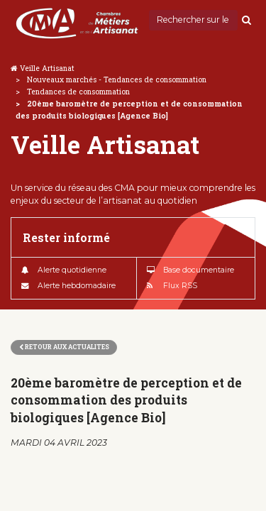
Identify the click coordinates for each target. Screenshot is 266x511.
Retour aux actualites (64, 347)
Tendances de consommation (78, 92)
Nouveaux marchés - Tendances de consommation (116, 79)
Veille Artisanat (47, 68)
